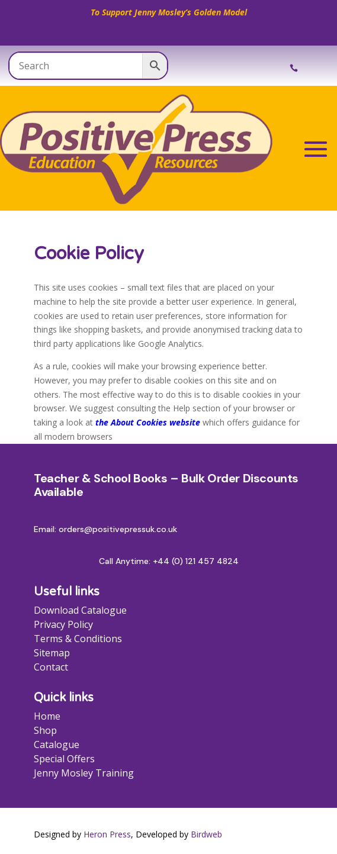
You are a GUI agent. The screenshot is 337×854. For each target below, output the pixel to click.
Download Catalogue (80, 610)
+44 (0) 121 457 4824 (196, 561)
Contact (51, 666)
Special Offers (64, 758)
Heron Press (107, 834)
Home (47, 716)
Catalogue (56, 744)
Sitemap (52, 652)
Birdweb (206, 834)
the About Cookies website (147, 422)
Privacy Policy (63, 624)
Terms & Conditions (78, 638)
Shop (45, 730)
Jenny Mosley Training (84, 772)
